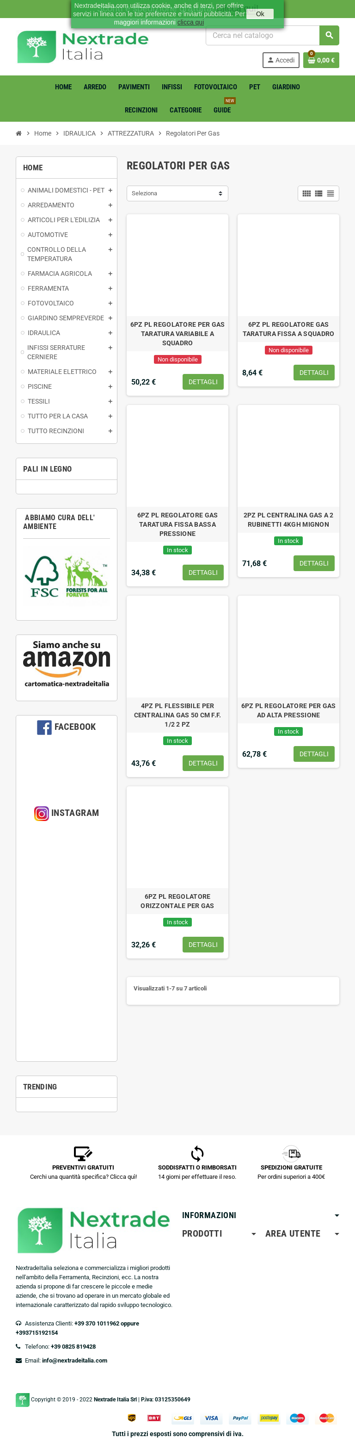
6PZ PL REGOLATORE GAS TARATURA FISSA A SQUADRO (289, 329)
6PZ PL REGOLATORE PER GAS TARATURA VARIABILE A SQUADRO (177, 334)
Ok (260, 14)
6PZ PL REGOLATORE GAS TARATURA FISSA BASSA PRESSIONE (177, 524)
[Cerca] (272, 35)
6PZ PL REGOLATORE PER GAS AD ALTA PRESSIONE (288, 710)
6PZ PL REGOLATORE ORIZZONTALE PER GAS (177, 901)
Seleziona (144, 193)
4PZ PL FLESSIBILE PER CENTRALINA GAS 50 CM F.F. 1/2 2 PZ (177, 715)
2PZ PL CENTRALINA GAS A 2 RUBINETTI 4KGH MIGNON (289, 519)
